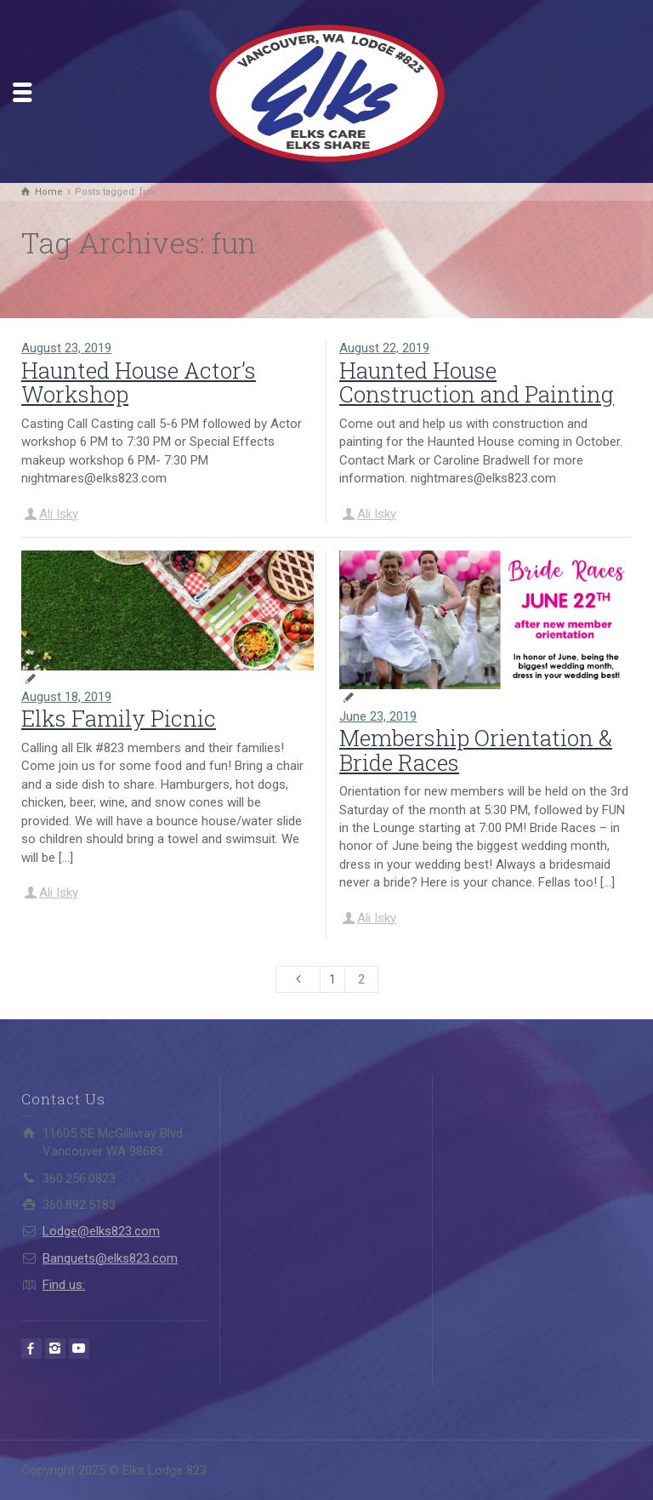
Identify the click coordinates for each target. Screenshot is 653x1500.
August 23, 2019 (66, 348)
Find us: (64, 1284)
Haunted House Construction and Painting (476, 382)
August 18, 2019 (66, 696)
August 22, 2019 (384, 348)
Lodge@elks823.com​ (101, 1231)
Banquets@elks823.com (110, 1258)
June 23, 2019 (378, 716)
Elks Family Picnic (118, 718)
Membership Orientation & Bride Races (475, 750)
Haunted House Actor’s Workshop (138, 382)
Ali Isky (58, 514)
